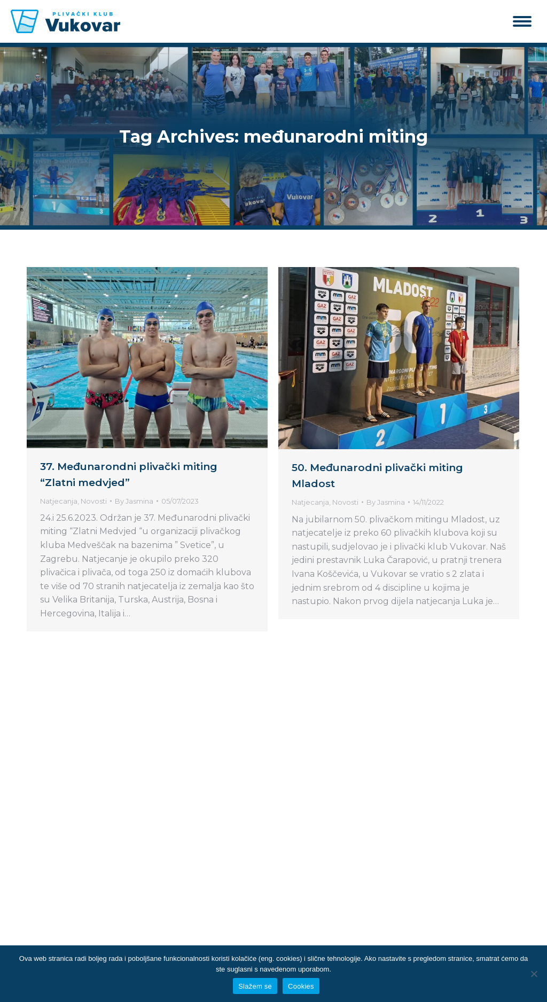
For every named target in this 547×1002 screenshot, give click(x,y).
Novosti (94, 501)
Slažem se (255, 986)
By (134, 501)
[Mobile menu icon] (522, 21)
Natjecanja (58, 501)
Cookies (301, 986)
